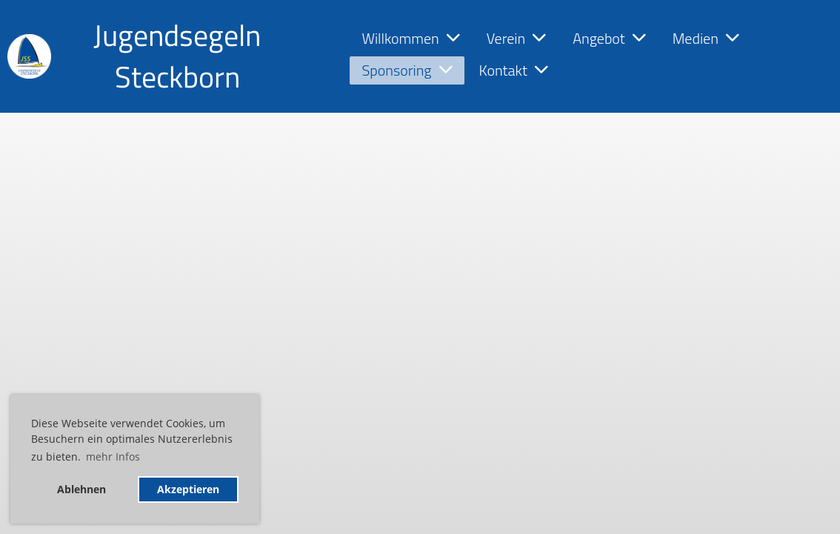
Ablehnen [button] (81, 489)
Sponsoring (406, 70)
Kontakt (513, 70)
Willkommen (410, 38)
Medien (706, 38)
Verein (516, 38)
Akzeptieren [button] (188, 489)
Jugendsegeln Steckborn (177, 56)
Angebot (609, 38)
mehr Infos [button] (113, 456)
